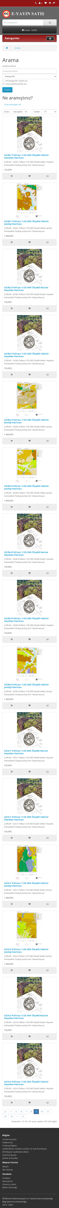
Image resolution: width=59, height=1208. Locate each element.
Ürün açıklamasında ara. (14, 84)
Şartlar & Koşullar (10, 1158)
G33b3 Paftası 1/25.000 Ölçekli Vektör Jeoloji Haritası (26, 487)
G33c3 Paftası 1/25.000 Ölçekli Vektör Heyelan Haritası (26, 1083)
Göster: (37, 111)
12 (5, 1116)
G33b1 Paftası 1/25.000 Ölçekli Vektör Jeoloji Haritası (26, 222)
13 (11, 1116)
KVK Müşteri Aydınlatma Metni (15, 1152)
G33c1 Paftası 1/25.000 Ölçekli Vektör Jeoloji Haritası (26, 884)
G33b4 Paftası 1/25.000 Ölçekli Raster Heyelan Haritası (26, 553)
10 (42, 1111)
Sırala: (6, 111)
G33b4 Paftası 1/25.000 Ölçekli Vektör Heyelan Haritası (26, 619)
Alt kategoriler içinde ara (14, 80)
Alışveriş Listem (9, 1184)
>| (23, 1116)
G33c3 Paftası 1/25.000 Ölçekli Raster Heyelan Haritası (26, 1017)
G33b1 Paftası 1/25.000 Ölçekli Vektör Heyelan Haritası (26, 156)
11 (48, 1111)
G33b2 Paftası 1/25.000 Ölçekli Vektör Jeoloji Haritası (26, 421)
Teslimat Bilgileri (9, 1145)
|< (5, 1111)
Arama (18, 48)
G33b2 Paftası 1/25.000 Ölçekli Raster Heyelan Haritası (26, 289)
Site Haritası (7, 1169)
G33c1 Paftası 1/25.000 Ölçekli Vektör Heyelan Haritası (26, 818)
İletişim (5, 1166)
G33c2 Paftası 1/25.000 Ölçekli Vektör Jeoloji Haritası (26, 950)
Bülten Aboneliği (9, 1187)
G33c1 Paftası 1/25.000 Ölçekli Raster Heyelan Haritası (26, 752)
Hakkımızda (7, 1142)
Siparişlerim (7, 1181)
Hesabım (6, 1178)
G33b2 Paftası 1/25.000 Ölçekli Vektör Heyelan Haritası (26, 355)
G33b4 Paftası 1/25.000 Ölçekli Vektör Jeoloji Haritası (26, 686)
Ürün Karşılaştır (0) (12, 104)
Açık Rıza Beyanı (9, 1155)
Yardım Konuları (9, 1139)
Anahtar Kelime (9, 66)
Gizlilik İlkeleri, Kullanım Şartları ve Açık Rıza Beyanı (24, 1148)
